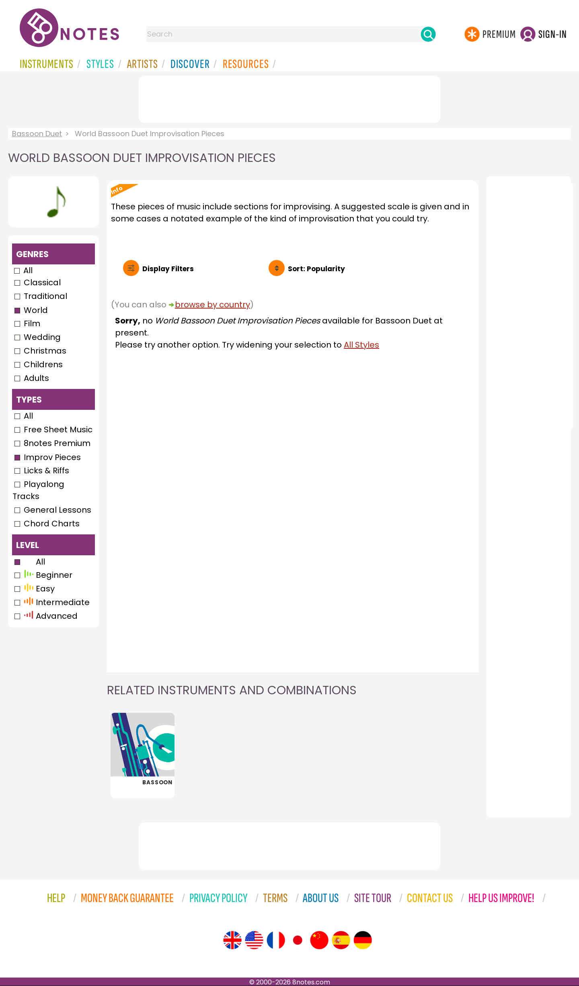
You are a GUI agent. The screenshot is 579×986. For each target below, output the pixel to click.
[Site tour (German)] (363, 940)
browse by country (212, 304)
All (28, 270)
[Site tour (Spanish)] (341, 940)
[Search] (428, 34)
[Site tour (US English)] (254, 940)
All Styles (361, 344)
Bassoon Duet (37, 134)
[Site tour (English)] (232, 940)
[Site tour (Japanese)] (297, 940)
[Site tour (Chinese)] (319, 940)
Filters (168, 269)
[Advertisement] (289, 98)
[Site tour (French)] (276, 940)
